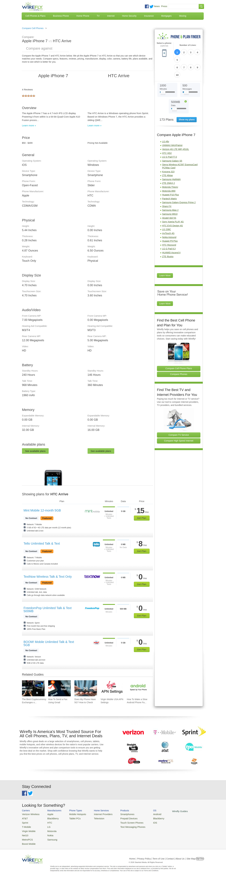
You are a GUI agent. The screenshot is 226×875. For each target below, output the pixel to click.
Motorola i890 (168, 172)
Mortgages (166, 16)
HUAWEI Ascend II (171, 234)
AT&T (24, 818)
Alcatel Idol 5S (169, 199)
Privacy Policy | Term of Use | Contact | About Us (161, 855)
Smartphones (119, 814)
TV (98, 16)
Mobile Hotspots (74, 814)
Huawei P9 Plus (170, 223)
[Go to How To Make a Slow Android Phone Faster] (138, 688)
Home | (132, 855)
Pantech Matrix (169, 180)
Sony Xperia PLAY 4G (173, 203)
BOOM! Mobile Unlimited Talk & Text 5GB (49, 643)
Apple (47, 814)
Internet (110, 16)
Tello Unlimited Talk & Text (42, 543)
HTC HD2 (167, 135)
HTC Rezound (169, 226)
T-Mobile (26, 825)
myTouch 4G (168, 215)
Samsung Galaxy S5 (172, 142)
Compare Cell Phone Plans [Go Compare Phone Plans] (178, 350)
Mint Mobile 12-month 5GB (42, 510)
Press (164, 6)
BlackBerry (50, 818)
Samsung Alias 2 (170, 192)
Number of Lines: (188, 45)
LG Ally (165, 123)
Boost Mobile (28, 840)
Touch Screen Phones (123, 821)
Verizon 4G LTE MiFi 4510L (175, 131)
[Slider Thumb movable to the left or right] (163, 75)
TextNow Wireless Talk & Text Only (48, 576)
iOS (144, 821)
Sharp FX (166, 188)
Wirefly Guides (167, 811)
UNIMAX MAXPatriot (172, 127)
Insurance (149, 16)
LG (46, 825)
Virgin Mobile (28, 829)
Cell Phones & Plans (35, 16)
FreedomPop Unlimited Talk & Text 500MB (48, 609)
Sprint (24, 821)
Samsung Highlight (171, 161)
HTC (47, 821)
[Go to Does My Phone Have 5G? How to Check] (85, 688)
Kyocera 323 (168, 153)
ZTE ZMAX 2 (168, 165)
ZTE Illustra (167, 238)
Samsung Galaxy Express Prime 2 (179, 184)
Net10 (24, 833)
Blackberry (147, 818)
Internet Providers (97, 814)
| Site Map (190, 855)
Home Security (129, 16)
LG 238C (166, 211)
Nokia (47, 833)
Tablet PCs (72, 818)
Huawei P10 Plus (170, 176)
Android (146, 814)
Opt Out (199, 855)
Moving (182, 16)
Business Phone (61, 16)
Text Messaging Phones (124, 825)
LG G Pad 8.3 (169, 230)
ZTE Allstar (167, 157)
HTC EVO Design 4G (172, 207)
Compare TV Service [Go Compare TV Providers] (179, 416)
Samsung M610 (170, 196)
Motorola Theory (170, 169)
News (157, 6)
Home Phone (82, 16)
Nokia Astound (169, 219)
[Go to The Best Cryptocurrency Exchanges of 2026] (33, 688)
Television (93, 818)
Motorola (49, 829)
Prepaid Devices (120, 818)
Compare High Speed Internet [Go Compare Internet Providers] (178, 422)
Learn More (165, 257)
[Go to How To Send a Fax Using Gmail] (59, 688)
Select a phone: (164, 44)
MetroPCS (26, 836)
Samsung (49, 836)
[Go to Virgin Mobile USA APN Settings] (112, 688)
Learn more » (29, 125)
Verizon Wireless (29, 814)
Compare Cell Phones (32, 28)
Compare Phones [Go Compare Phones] (178, 356)
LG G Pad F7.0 (169, 138)
